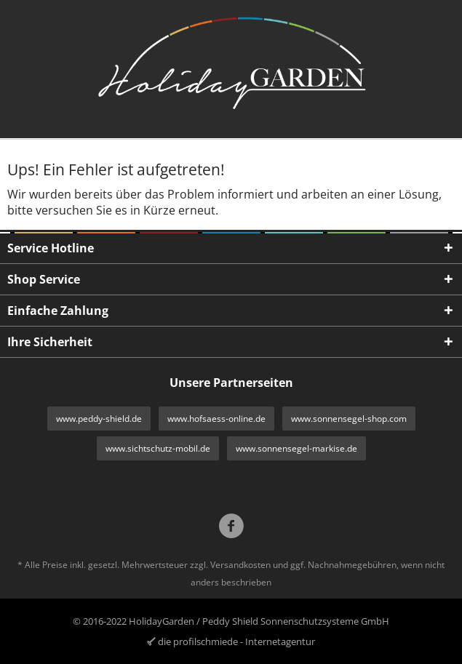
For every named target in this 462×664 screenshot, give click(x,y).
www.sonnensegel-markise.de (296, 448)
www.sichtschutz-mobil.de (157, 448)
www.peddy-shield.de (99, 418)
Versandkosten (240, 565)
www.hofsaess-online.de (216, 418)
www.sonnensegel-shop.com (349, 418)
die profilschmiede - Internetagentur (236, 641)
